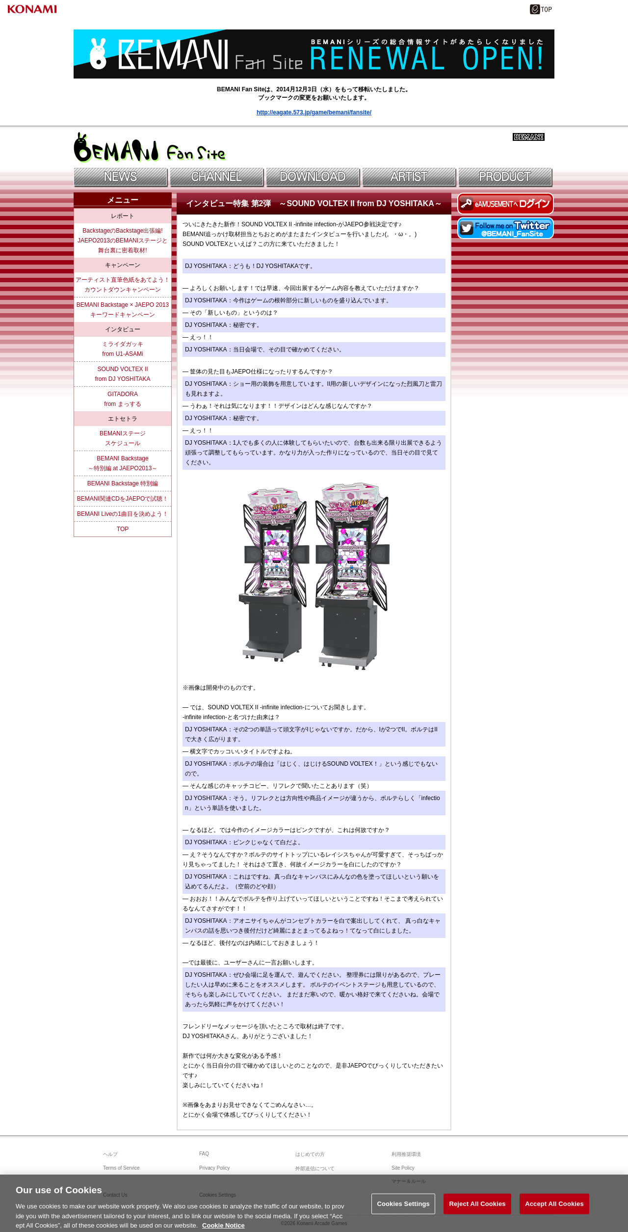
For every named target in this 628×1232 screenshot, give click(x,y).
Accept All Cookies (554, 1209)
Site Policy (403, 1168)
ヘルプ (110, 1154)
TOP (123, 529)
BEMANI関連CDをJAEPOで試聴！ (123, 498)
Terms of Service (121, 1168)
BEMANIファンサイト (150, 147)
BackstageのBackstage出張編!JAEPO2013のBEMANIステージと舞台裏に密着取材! (123, 240)
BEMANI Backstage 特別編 (122, 483)
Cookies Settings (403, 1209)
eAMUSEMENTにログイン (505, 203)
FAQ (204, 1153)
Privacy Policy (214, 1168)
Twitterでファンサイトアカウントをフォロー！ (505, 228)
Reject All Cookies (477, 1209)
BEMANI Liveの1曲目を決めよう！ (122, 513)
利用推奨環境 (406, 1154)
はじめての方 (310, 1154)
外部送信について (315, 1168)
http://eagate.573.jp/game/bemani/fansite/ (314, 112)
